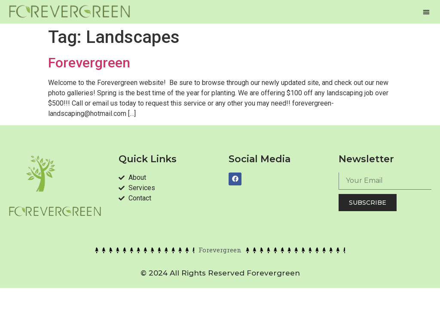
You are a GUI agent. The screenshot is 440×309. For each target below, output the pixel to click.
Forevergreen (89, 63)
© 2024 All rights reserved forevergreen (220, 273)
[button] (426, 12)
